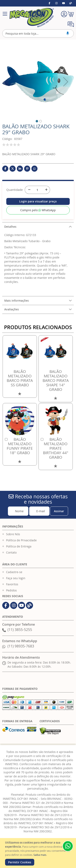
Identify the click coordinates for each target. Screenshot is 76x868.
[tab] (38, 226)
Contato (11, 552)
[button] (34, 121)
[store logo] (31, 17)
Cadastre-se (14, 572)
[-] (29, 190)
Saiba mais (39, 855)
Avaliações (11, 309)
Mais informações (16, 300)
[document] (38, 853)
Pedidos (11, 590)
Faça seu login (15, 578)
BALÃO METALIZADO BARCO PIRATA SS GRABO (20, 378)
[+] (46, 190)
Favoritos (12, 584)
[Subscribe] (59, 511)
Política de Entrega (18, 546)
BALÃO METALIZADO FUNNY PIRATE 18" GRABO (20, 446)
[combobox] (38, 33)
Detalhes (10, 227)
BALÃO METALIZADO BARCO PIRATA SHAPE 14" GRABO (56, 380)
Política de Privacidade (21, 540)
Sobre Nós (13, 534)
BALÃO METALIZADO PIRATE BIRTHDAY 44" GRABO (55, 448)
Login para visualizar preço (38, 201)
